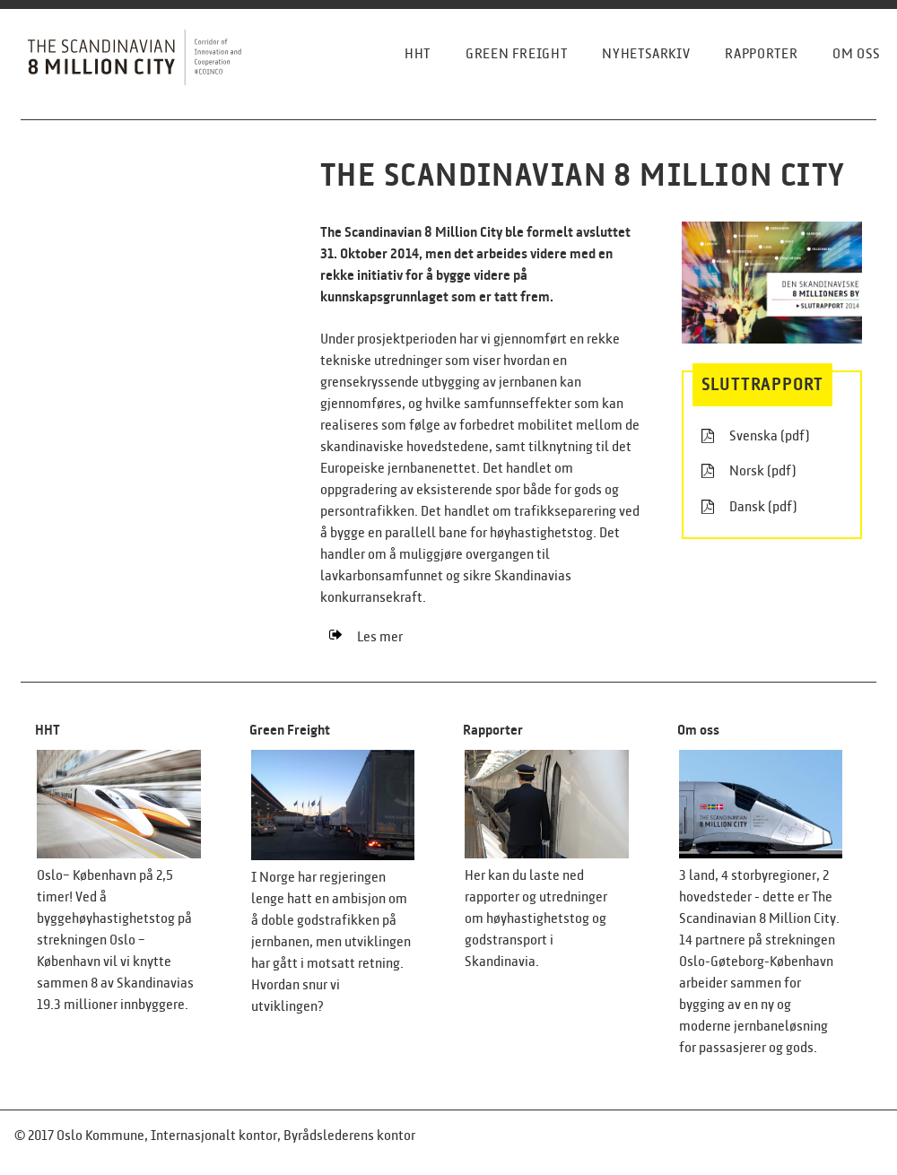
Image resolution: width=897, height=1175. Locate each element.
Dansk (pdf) (749, 507)
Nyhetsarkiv (646, 53)
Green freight (516, 53)
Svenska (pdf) (755, 436)
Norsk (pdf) (749, 471)
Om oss (856, 53)
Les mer (366, 637)
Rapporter (761, 53)
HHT (418, 53)
